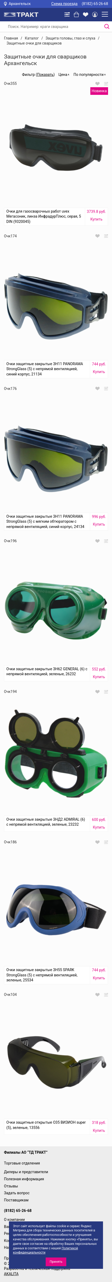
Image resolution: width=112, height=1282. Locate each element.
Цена (62, 74)
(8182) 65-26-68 (95, 4)
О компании (14, 1219)
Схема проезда (64, 4)
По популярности (88, 74)
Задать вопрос (17, 1193)
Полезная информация (24, 1179)
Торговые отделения (22, 1163)
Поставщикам (16, 1200)
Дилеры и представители (26, 1172)
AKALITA (11, 1274)
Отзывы (11, 1186)
